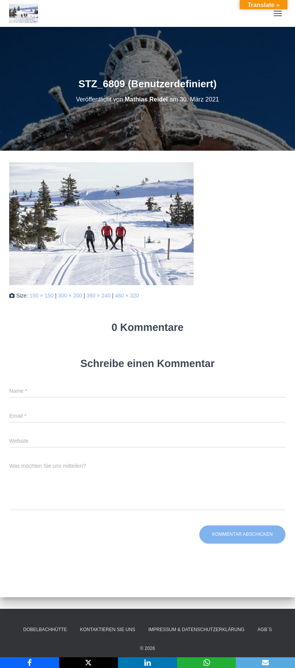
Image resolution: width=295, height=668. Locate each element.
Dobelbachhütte (45, 629)
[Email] (265, 662)
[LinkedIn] (147, 662)
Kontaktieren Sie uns (107, 629)
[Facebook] (29, 662)
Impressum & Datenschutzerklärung (196, 629)
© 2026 (147, 648)
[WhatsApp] (206, 662)
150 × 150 (42, 295)
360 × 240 (98, 295)
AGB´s (264, 629)
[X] (88, 662)
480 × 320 (127, 295)
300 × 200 (70, 295)
